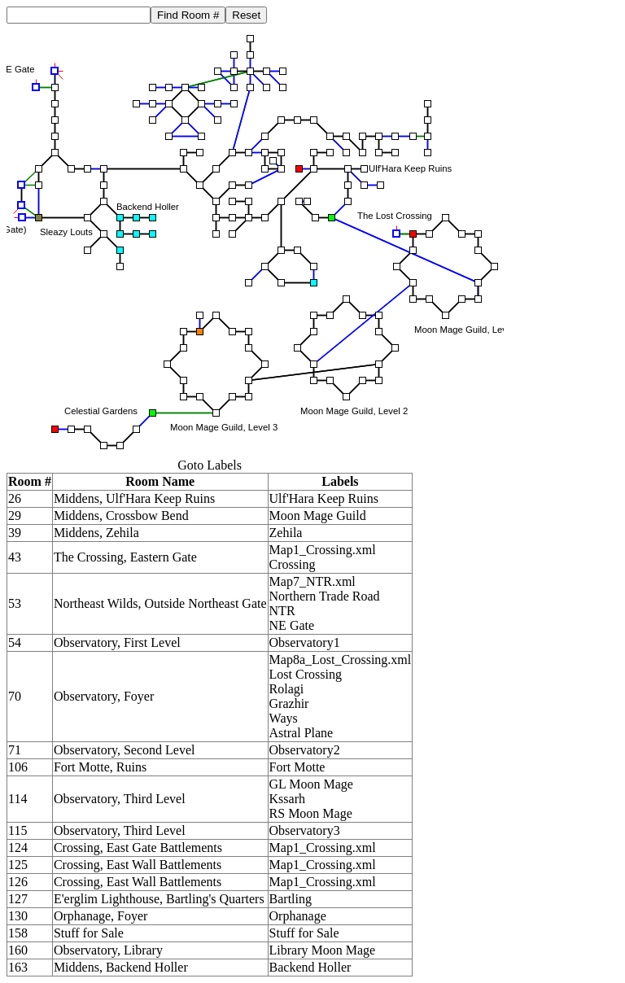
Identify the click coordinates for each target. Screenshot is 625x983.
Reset (246, 15)
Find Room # (188, 15)
